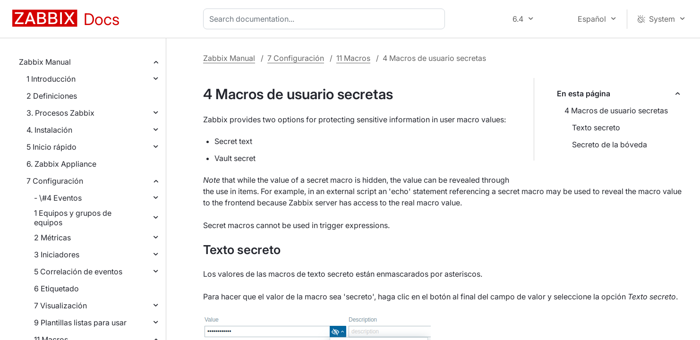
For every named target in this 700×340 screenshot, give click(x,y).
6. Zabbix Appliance (61, 164)
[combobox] (326, 19)
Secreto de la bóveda (609, 144)
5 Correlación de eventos (78, 271)
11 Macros (353, 58)
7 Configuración (54, 181)
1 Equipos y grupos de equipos (72, 217)
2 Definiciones (51, 96)
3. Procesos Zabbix (60, 113)
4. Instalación (49, 130)
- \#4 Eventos (58, 198)
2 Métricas (52, 237)
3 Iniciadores (56, 254)
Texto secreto (596, 127)
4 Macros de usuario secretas (616, 110)
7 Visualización (60, 305)
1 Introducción (51, 79)
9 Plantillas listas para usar (80, 322)
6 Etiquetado (56, 288)
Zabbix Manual (45, 62)
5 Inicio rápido (51, 147)
